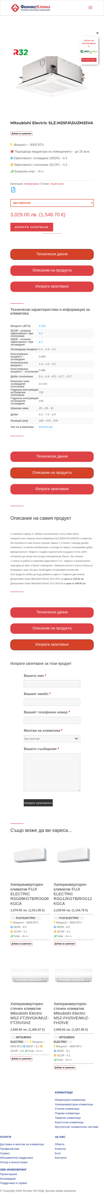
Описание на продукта (52, 270)
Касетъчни (57, 183)
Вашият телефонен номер (47, 712)
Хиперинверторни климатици (74, 1104)
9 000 (42, 325)
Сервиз (5, 1153)
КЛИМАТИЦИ (64, 1092)
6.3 (40, 341)
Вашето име (35, 676)
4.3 (40, 333)
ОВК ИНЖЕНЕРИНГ (13, 1169)
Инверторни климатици (70, 1099)
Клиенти (60, 1148)
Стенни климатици (67, 1108)
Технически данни (52, 254)
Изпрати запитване (32, 227)
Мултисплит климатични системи (76, 1126)
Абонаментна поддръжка (16, 1157)
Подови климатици (67, 1113)
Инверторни (31, 183)
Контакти (61, 1157)
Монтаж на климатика (43, 730)
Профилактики (9, 1148)
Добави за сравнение (21, 134)
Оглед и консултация (14, 1162)
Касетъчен (46, 426)
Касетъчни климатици (69, 1122)
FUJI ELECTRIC (25, 917)
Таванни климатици (68, 1117)
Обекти (59, 1144)
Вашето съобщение (41, 749)
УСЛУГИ (5, 1136)
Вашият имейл (37, 694)
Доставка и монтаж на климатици (22, 1144)
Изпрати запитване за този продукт (41, 663)
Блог (58, 1153)
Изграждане (8, 1178)
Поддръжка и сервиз (13, 1183)
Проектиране (8, 1174)
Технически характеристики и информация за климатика (50, 311)
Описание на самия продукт (40, 518)
